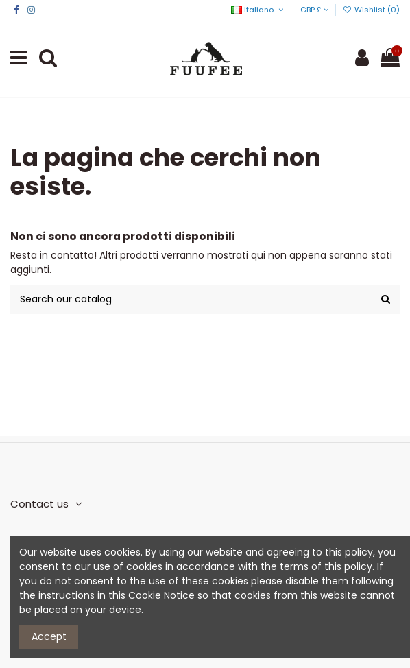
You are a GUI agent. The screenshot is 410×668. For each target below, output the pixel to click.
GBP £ (314, 9)
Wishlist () (371, 9)
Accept (49, 636)
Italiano (258, 9)
